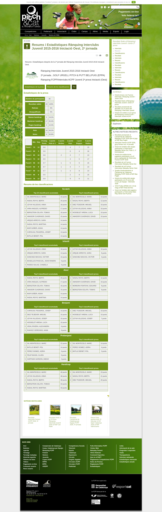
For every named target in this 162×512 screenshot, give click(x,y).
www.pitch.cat (39, 495)
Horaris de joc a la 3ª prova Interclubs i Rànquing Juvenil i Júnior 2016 (125, 96)
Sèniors (45, 455)
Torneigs (26, 453)
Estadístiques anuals (127, 462)
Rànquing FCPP (48, 450)
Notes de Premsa (96, 462)
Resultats (118, 56)
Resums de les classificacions (58, 87)
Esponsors (73, 455)
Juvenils (44, 35)
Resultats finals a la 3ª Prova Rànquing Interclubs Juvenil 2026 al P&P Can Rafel (55, 422)
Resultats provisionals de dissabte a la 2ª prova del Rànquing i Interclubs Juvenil (124, 108)
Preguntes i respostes (127, 450)
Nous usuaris (28, 469)
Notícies (36, 35)
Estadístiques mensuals (128, 459)
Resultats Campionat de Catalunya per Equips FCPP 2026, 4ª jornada (75, 421)
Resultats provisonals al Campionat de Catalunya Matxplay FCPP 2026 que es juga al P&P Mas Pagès (126, 137)
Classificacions (120, 53)
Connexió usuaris (29, 466)
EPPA (45, 464)
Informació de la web (127, 448)
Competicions (30, 31)
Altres (95, 31)
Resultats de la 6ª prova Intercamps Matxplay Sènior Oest (126, 167)
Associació (61, 31)
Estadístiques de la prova (34, 87)
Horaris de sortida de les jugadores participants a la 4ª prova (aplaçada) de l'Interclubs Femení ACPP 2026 (125, 157)
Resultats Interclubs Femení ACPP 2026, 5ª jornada (34, 420)
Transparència (124, 455)
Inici (30, 35)
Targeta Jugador (74, 459)
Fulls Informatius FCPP (98, 446)
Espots (116, 31)
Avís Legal (29, 498)
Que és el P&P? (96, 457)
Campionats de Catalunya (52, 446)
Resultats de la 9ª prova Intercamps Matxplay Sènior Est (125, 163)
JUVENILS (117, 92)
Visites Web (94, 448)
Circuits (71, 457)
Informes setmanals (126, 457)
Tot (74, 87)
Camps (85, 31)
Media (105, 31)
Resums (117, 60)
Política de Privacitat (32, 500)
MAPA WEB (26, 442)
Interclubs (118, 48)
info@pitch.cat (30, 495)
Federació (48, 31)
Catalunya (72, 453)
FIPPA (45, 462)
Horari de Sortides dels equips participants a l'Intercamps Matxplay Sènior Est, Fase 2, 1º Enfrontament (125, 149)
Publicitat (72, 466)
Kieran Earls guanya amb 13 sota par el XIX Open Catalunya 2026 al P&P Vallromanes (96, 422)
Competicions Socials (77, 446)
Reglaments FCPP (96, 464)
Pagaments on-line (30, 464)
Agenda (26, 450)
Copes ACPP (47, 459)
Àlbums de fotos (29, 459)
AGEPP (45, 466)
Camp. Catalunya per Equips (53, 448)
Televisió (72, 448)
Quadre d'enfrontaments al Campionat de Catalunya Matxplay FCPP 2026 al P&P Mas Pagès (126, 173)
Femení (45, 453)
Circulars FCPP (74, 464)
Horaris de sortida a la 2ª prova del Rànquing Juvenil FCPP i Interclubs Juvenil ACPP (125, 114)
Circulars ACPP (74, 462)
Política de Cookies (31, 501)
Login (126, 31)
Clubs (74, 31)
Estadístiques (95, 466)
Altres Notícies (95, 453)
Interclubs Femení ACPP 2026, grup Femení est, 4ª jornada (125, 143)
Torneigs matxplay (30, 455)
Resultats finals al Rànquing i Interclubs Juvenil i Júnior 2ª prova (124, 43)
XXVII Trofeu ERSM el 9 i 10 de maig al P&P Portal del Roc (125, 187)
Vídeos (25, 462)
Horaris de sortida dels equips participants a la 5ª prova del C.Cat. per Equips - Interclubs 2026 (125, 180)
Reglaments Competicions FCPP (102, 459)
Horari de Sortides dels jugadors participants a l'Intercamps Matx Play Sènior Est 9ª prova (125, 192)
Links (121, 446)
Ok (134, 2)
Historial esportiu (29, 457)
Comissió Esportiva (97, 455)
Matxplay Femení (96, 450)
